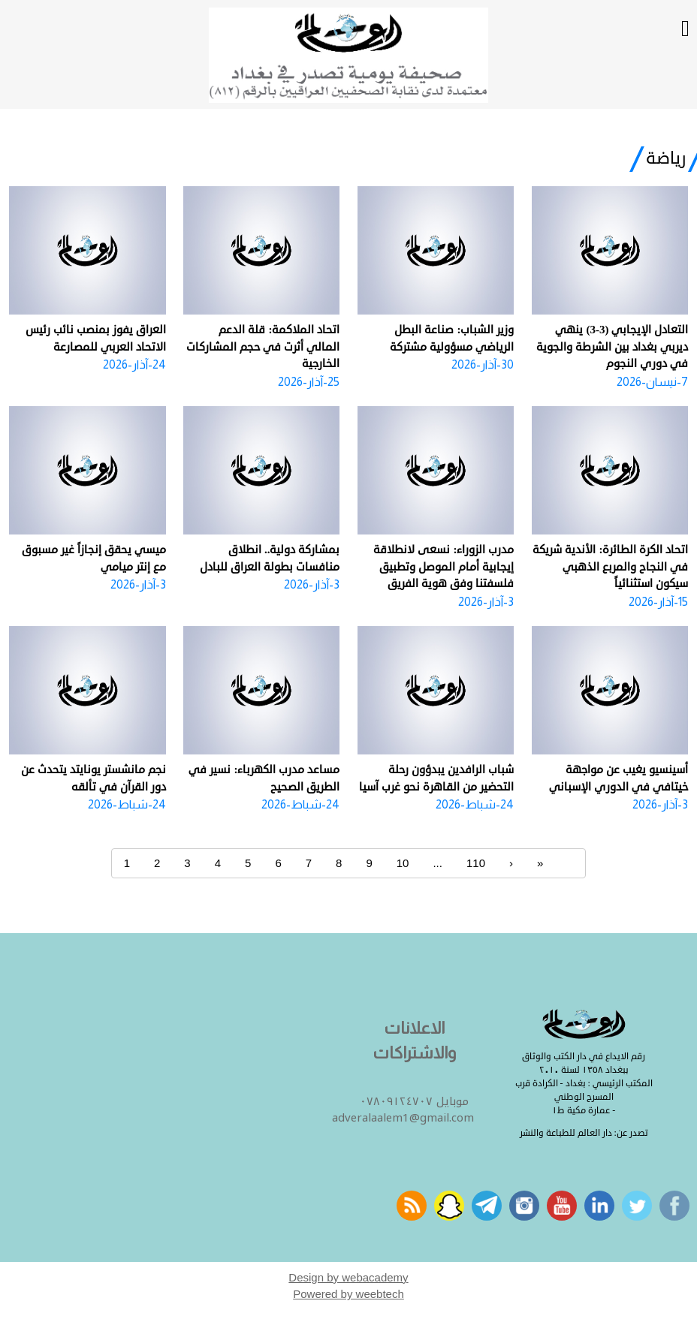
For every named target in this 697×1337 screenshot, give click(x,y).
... (437, 863)
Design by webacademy (348, 1277)
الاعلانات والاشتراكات (414, 1040)
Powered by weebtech (348, 1293)
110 (475, 863)
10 (403, 863)
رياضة (666, 158)
